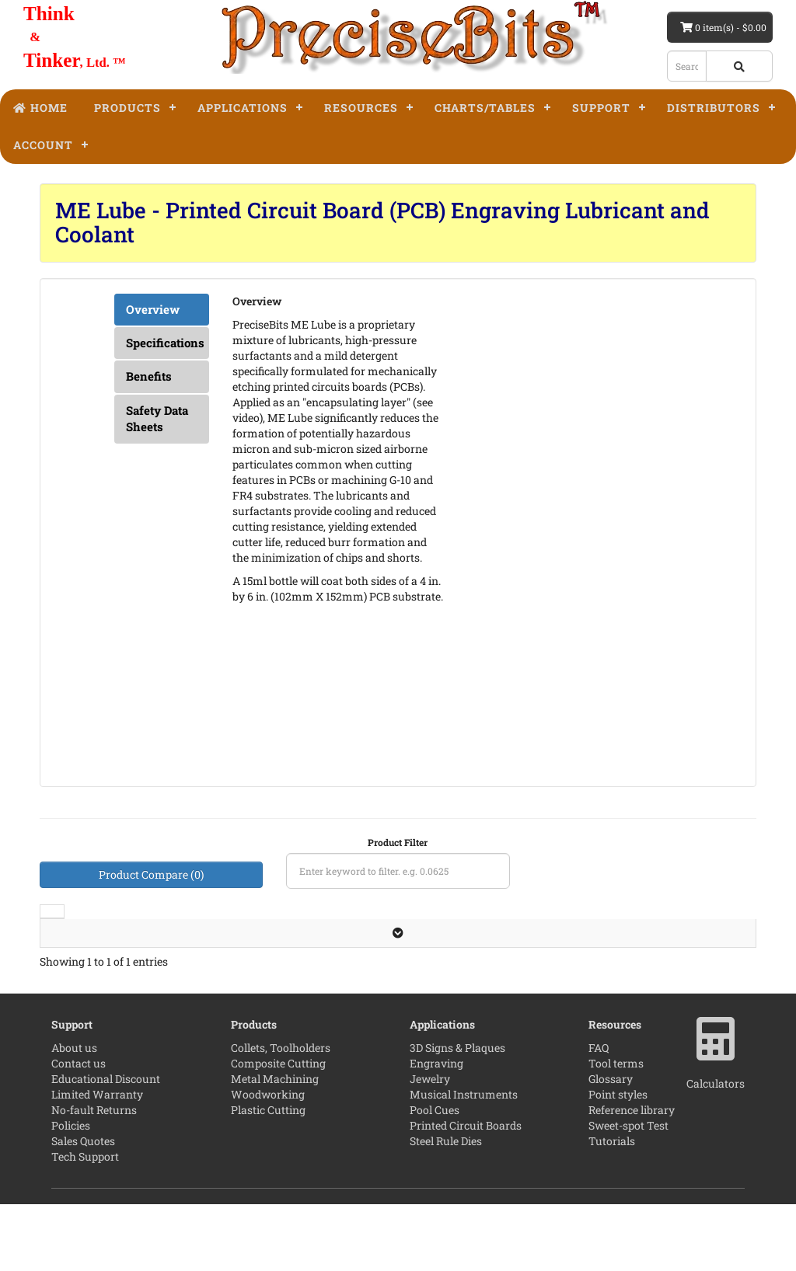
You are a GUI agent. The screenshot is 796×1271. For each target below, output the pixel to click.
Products (127, 107)
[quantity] (566, 990)
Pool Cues (434, 1176)
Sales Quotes (83, 1207)
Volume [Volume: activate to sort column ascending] (270, 934)
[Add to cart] (612, 990)
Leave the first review (383, 969)
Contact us (78, 1130)
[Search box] (687, 66)
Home (40, 107)
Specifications (165, 342)
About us (74, 1114)
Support (601, 107)
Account (43, 145)
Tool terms (616, 1130)
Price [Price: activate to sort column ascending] (637, 934)
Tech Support (85, 1223)
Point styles (618, 1161)
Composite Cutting (278, 1130)
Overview (153, 309)
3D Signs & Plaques (457, 1114)
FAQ (598, 1114)
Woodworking (268, 1161)
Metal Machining (275, 1145)
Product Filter (398, 842)
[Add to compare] (688, 990)
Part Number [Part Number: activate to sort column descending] (487, 926)
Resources (361, 107)
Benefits (149, 376)
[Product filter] (397, 871)
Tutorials (611, 1207)
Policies (70, 1192)
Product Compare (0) (151, 874)
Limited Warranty (97, 1161)
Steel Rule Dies (446, 1207)
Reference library (631, 1176)
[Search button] (739, 66)
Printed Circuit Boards (466, 1192)
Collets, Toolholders (280, 1114)
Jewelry (430, 1145)
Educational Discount (105, 1145)
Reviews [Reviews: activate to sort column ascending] (376, 934)
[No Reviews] (383, 969)
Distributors (713, 107)
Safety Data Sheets (157, 418)
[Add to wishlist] (650, 990)
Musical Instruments (464, 1161)
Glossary (610, 1145)
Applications (242, 107)
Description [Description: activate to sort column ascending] (147, 934)
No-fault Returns (94, 1176)
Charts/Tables (485, 107)
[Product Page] (728, 990)
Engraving (436, 1130)
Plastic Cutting (268, 1176)
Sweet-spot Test (628, 1192)
